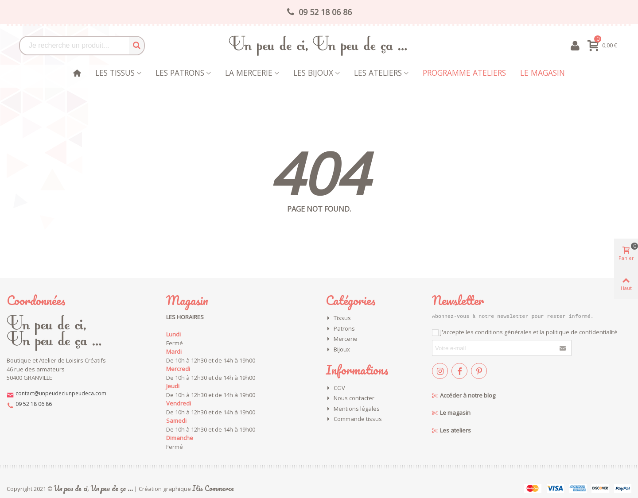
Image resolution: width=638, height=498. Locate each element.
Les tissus (115, 72)
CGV (335, 388)
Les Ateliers (378, 72)
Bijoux (338, 349)
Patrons (340, 328)
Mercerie (342, 339)
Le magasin (542, 72)
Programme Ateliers (464, 72)
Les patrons (180, 72)
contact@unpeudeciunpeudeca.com (61, 393)
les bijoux (313, 72)
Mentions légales (353, 409)
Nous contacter (350, 398)
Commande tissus (354, 419)
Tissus (338, 318)
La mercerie (248, 72)
